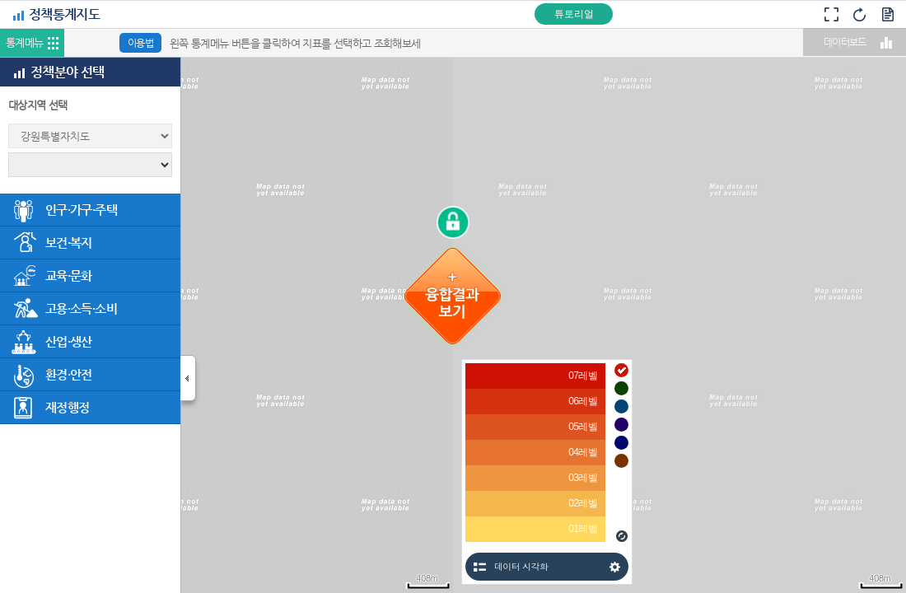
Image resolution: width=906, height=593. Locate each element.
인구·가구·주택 (81, 210)
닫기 (190, 382)
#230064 (621, 425)
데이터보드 (845, 42)
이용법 (140, 43)
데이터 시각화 (521, 566)
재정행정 (67, 407)
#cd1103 (621, 370)
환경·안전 (68, 374)
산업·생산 (68, 341)
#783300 (621, 461)
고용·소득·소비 (81, 308)
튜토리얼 (574, 14)
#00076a (621, 443)
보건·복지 (68, 243)
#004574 (621, 406)
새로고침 (622, 536)
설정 (614, 567)
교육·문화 (68, 275)
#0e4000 (621, 388)
